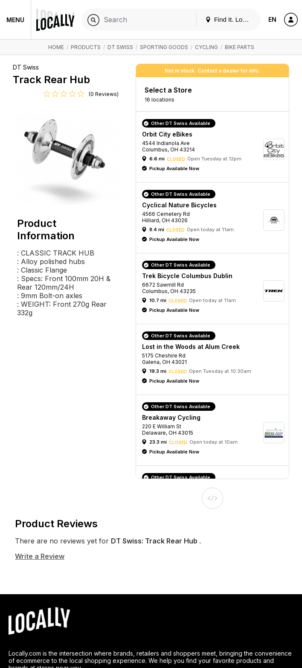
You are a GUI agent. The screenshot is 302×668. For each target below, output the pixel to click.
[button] (215, 149)
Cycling (206, 47)
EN (272, 19)
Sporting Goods (164, 47)
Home (56, 47)
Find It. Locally (230, 19)
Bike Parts (239, 47)
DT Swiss (120, 47)
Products (86, 47)
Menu (15, 19)
